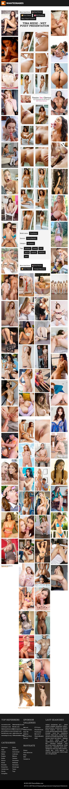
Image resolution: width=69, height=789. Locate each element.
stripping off (52, 754)
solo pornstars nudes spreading (57, 744)
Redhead (15, 762)
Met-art (25, 727)
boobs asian (58, 742)
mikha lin (58, 728)
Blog (24, 755)
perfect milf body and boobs (54, 736)
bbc (47, 743)
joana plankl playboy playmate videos (57, 725)
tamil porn (54, 735)
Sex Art (25, 738)
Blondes (4, 765)
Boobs (3, 758)
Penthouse (37, 732)
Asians (3, 752)
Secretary (15, 765)
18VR (36, 738)
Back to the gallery (24, 708)
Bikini (3, 760)
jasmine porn (50, 728)
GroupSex (4, 773)
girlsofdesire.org (6, 731)
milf (65, 736)
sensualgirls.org (6, 735)
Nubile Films (27, 729)
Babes (3, 754)
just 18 (27, 252)
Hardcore (15, 749)
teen (41, 248)
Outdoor (14, 758)
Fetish (3, 771)
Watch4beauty (39, 736)
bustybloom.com (6, 733)
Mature (14, 756)
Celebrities (4, 769)
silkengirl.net (16, 731)
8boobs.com (16, 727)
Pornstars (15, 760)
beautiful (42, 252)
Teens (14, 769)
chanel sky (49, 750)
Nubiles (25, 734)
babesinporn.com (17, 729)
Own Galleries (27, 752)
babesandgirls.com (17, 724)
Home (25, 750)
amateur (27, 248)
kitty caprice (59, 750)
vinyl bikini (63, 735)
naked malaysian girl (53, 724)
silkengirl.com (6, 727)
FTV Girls (37, 727)
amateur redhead (56, 743)
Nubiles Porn (27, 736)
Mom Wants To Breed (28, 18)
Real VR (25, 732)
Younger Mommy (39, 269)
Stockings (15, 767)
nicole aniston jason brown (54, 731)
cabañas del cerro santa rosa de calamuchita (57, 740)
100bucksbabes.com (17, 735)
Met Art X (37, 734)
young (35, 248)
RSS (24, 757)
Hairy (14, 747)
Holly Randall (31, 238)
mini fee (56, 733)
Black (3, 762)
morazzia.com (6, 724)
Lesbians (15, 754)
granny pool (55, 752)
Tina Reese (33, 233)
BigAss (3, 756)
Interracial (15, 752)
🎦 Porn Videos (26, 15)
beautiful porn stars (60, 747)
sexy (26, 256)
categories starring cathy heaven (56, 748)
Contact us (26, 759)
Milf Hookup (39, 15)
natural (33, 252)
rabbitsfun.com (17, 733)
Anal (2, 749)
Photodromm (38, 729)
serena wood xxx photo (53, 738)
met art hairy (61, 730)
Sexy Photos (37, 12)
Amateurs (31, 243)
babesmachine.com (6, 729)
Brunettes (4, 767)
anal (65, 742)
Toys (13, 771)
